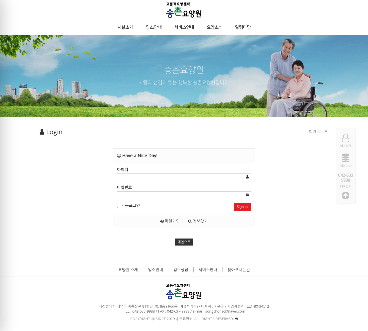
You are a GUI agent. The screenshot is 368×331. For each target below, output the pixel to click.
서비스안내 (208, 269)
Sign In (242, 207)
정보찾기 (198, 221)
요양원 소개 (128, 269)
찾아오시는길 (238, 269)
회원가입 (170, 221)
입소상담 (180, 269)
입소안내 (155, 269)
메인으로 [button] (184, 242)
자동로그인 (128, 205)
